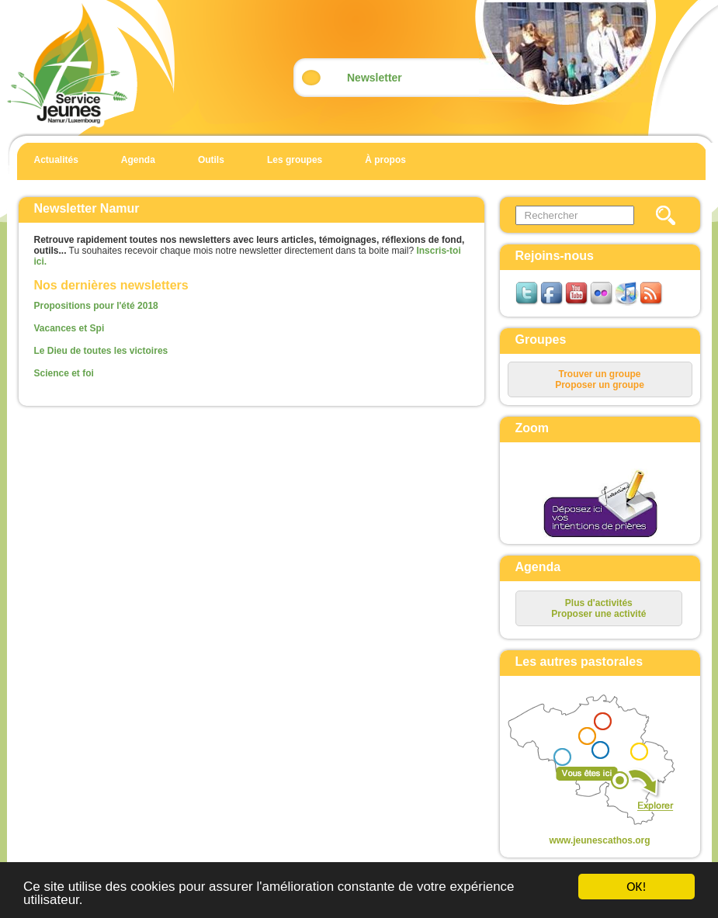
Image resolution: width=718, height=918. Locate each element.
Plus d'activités (599, 603)
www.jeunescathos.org (599, 840)
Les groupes (294, 159)
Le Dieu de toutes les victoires (101, 350)
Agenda (138, 159)
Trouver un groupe (599, 374)
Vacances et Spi (69, 328)
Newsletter (374, 77)
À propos (385, 159)
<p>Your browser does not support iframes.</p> (587, 761)
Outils (211, 159)
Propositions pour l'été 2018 (96, 305)
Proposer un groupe (599, 384)
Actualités (56, 159)
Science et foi (64, 373)
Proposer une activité (598, 613)
